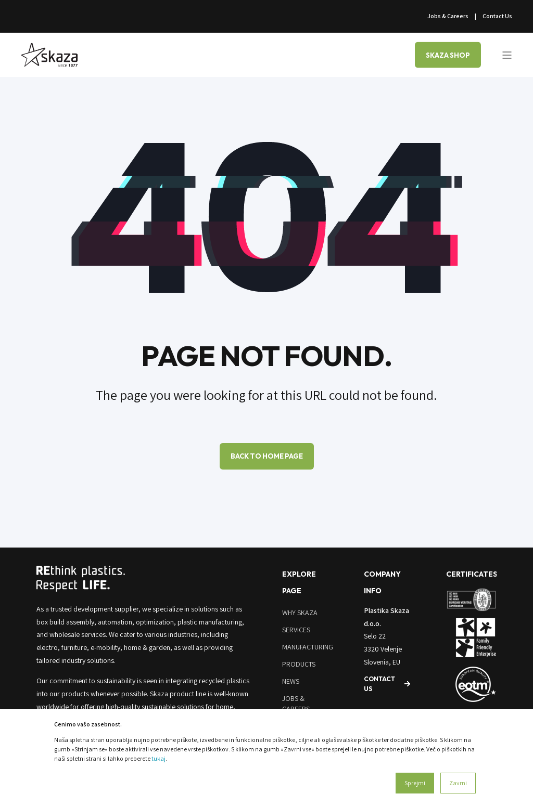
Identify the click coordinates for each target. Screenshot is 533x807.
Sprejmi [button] (414, 783)
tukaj (158, 758)
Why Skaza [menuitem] (300, 612)
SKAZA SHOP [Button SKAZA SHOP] (448, 54)
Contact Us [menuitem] (497, 16)
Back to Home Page (267, 456)
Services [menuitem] (296, 629)
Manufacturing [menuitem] (307, 647)
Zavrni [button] (458, 783)
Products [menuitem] (298, 664)
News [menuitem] (290, 681)
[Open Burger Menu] (507, 55)
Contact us (379, 684)
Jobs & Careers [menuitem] (447, 16)
